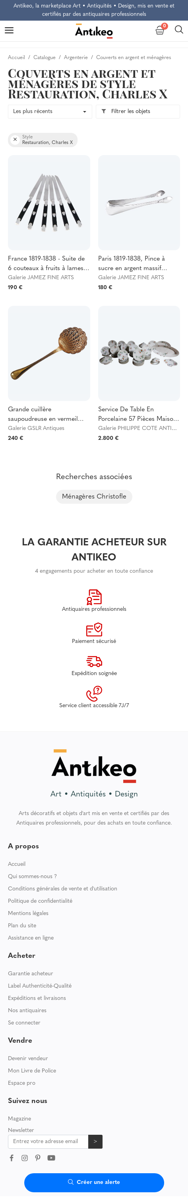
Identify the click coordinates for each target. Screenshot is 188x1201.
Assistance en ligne (31, 938)
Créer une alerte (94, 1183)
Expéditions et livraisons (37, 998)
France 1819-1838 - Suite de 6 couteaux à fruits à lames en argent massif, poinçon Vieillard (46, 264)
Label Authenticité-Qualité (40, 986)
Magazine (19, 1119)
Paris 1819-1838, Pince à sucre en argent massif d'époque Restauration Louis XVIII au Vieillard (137, 264)
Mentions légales (28, 914)
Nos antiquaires (27, 1011)
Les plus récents (32, 112)
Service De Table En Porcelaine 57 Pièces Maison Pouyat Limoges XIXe (137, 415)
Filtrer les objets (125, 112)
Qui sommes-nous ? (32, 877)
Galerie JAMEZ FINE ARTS (41, 278)
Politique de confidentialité (40, 901)
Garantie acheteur (30, 974)
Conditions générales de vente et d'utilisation (62, 889)
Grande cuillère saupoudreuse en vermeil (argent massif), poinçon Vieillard (43, 415)
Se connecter (24, 1023)
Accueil (16, 864)
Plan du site (22, 926)
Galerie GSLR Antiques (36, 429)
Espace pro (21, 1083)
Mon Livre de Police (32, 1071)
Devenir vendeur (28, 1059)
